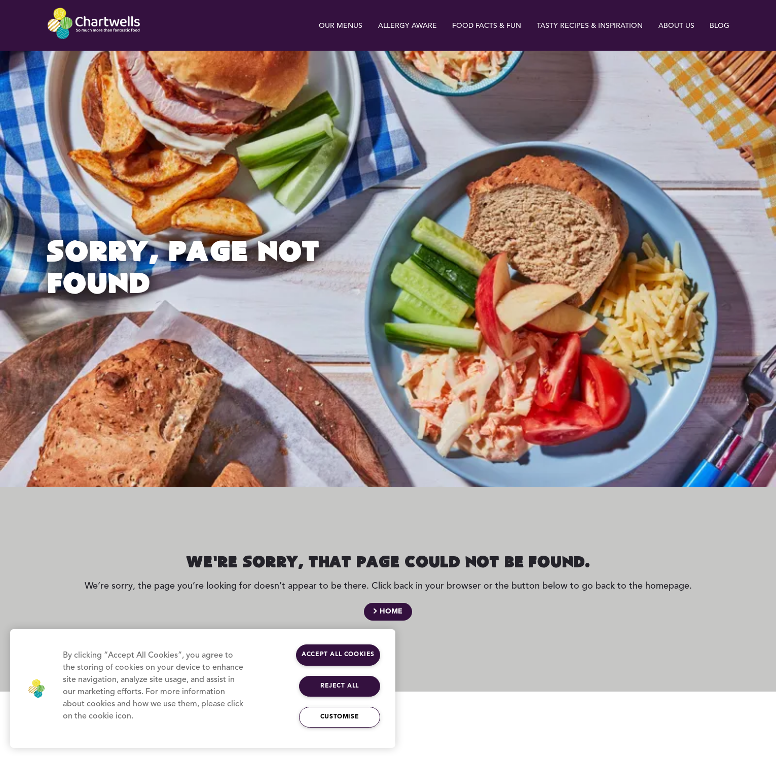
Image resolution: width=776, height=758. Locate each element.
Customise (339, 717)
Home (391, 611)
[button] (36, 688)
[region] (202, 688)
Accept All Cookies (338, 655)
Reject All (339, 686)
